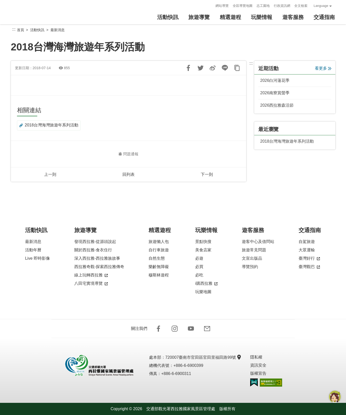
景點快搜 (203, 241)
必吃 (199, 275)
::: (210, 6)
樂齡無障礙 (159, 267)
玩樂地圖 (203, 292)
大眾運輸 (307, 250)
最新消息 (57, 30)
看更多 (323, 68)
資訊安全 (258, 365)
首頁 (20, 30)
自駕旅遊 (307, 241)
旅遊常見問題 (254, 250)
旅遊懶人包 (159, 241)
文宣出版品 (252, 258)
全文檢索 (300, 6)
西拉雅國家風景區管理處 (42, 12)
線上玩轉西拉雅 (91, 275)
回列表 (128, 174)
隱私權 (256, 357)
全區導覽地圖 (242, 6)
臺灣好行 (309, 258)
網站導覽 (222, 6)
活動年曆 (33, 250)
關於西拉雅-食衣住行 (93, 250)
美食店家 (203, 250)
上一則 (50, 174)
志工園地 (263, 6)
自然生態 (157, 258)
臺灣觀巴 (309, 267)
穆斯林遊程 (159, 275)
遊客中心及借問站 (258, 241)
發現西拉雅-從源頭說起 (95, 241)
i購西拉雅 (206, 283)
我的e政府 (254, 382)
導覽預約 (250, 267)
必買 (199, 267)
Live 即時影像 (37, 258)
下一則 (207, 174)
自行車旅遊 (159, 250)
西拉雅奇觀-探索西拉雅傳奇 (99, 267)
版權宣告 (258, 373)
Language (321, 6)
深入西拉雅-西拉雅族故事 (97, 258)
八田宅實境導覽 (91, 283)
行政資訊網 (282, 6)
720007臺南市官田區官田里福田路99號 (202, 357)
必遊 (199, 258)
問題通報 (128, 154)
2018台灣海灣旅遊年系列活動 (49, 125)
